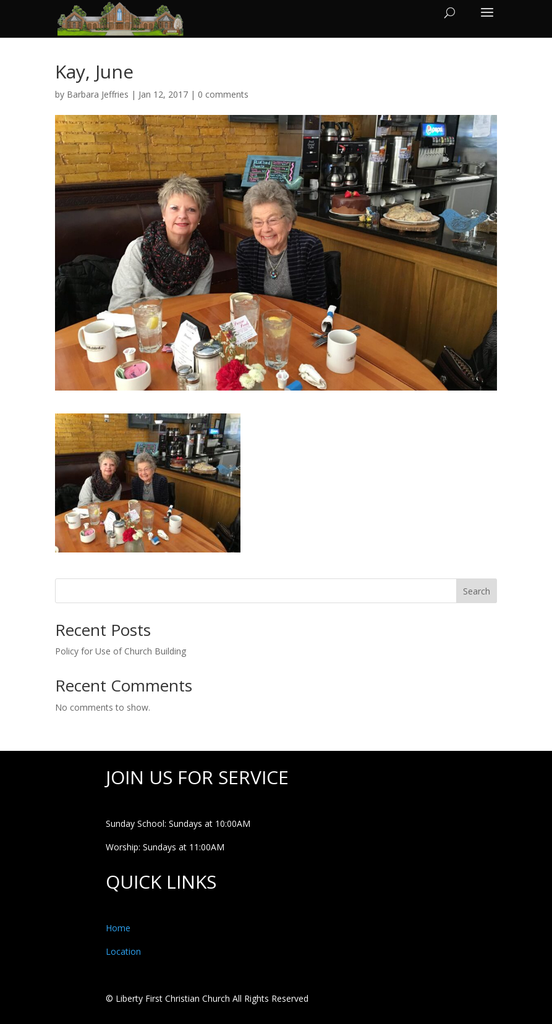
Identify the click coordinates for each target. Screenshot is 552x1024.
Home (118, 928)
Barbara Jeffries (98, 94)
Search (476, 591)
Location (123, 951)
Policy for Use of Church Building (120, 651)
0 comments (223, 94)
